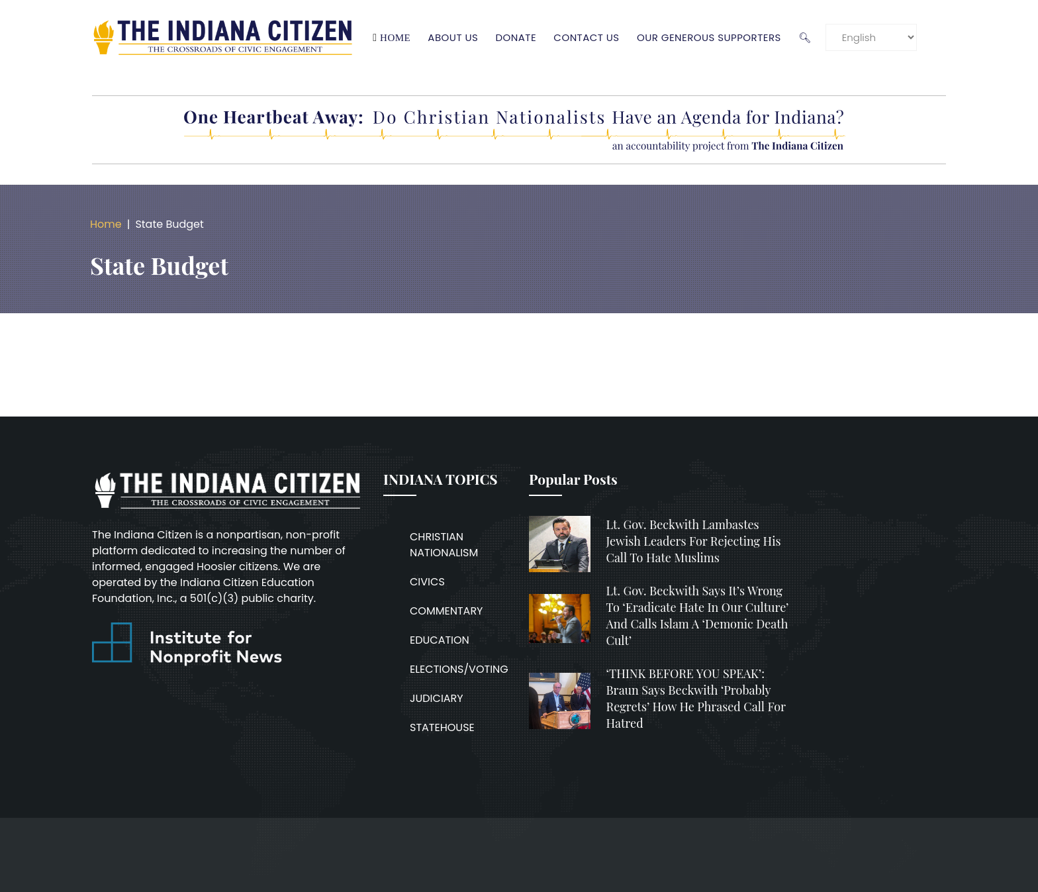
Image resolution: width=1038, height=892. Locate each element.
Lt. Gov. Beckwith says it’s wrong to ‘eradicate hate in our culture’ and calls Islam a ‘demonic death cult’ (697, 616)
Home (399, 37)
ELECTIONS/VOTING (459, 669)
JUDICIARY (436, 698)
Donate (520, 37)
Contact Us (590, 37)
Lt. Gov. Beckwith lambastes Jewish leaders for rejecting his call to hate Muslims (693, 541)
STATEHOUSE (442, 727)
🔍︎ (808, 37)
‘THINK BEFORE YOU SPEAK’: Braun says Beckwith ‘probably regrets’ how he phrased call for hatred (696, 699)
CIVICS (427, 581)
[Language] (875, 37)
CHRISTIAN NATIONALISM (444, 544)
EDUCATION (439, 640)
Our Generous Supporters (713, 37)
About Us (457, 37)
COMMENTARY (446, 611)
